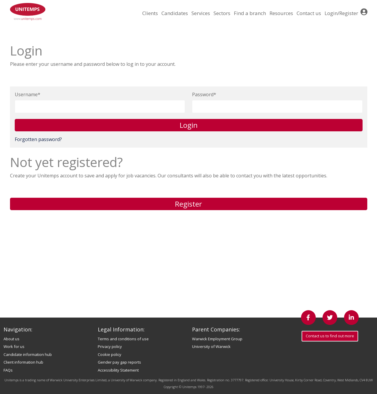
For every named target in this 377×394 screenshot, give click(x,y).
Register (188, 204)
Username (26, 94)
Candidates (174, 13)
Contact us (309, 13)
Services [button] (200, 13)
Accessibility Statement (118, 370)
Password (203, 94)
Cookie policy (109, 354)
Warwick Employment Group (217, 338)
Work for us (14, 346)
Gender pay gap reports (119, 362)
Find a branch (250, 13)
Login (189, 125)
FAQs (8, 370)
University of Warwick (211, 346)
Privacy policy (110, 346)
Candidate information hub (28, 354)
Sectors (222, 13)
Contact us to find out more (330, 336)
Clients (150, 13)
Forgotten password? (38, 139)
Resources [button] (281, 13)
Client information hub (23, 362)
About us (11, 338)
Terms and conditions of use (123, 338)
